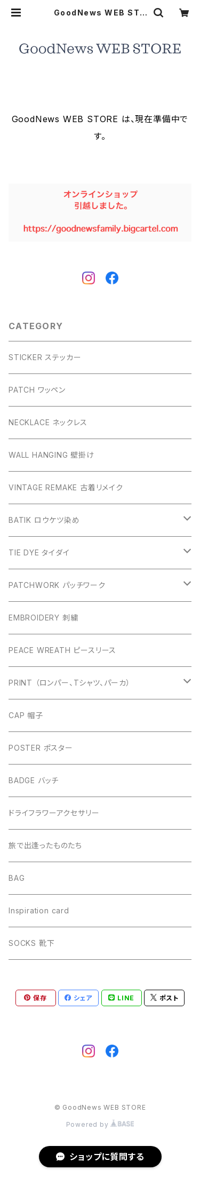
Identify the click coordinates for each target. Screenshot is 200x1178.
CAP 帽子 (26, 715)
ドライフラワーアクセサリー (54, 812)
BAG (17, 877)
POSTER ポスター (41, 747)
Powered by (100, 1124)
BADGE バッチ (34, 780)
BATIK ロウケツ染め (44, 519)
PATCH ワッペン (37, 389)
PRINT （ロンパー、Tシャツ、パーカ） (70, 682)
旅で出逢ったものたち (45, 845)
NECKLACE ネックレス (48, 422)
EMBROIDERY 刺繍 (43, 617)
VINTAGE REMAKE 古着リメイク (66, 487)
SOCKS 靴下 (31, 943)
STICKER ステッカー (45, 357)
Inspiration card (39, 910)
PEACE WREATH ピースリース (62, 650)
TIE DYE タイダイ (39, 552)
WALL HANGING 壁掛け (51, 454)
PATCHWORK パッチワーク (57, 585)
